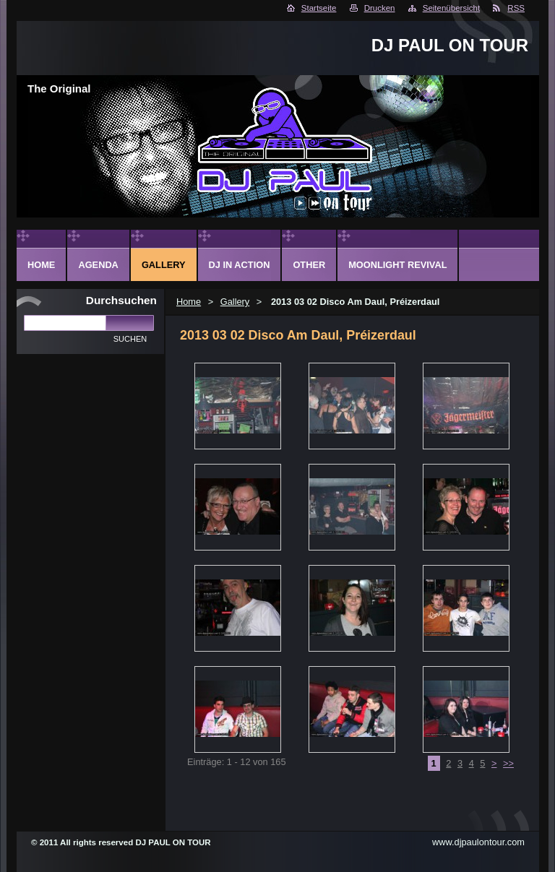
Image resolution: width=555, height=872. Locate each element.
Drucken (379, 8)
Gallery (235, 301)
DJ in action (239, 264)
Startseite (319, 8)
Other (309, 264)
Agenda (98, 264)
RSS (516, 8)
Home (188, 301)
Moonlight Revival (397, 264)
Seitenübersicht (451, 8)
